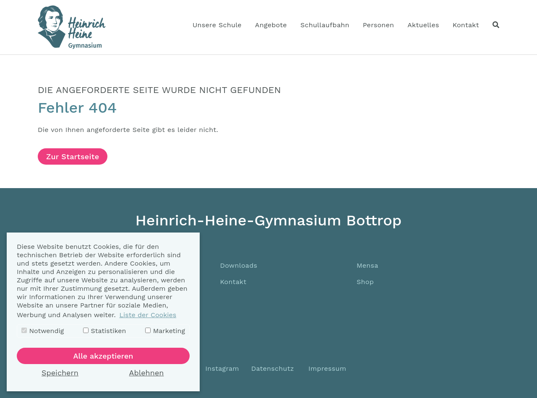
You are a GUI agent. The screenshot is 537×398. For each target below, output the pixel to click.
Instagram (221, 368)
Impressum (327, 368)
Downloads (238, 265)
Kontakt (233, 282)
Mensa (367, 265)
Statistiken (104, 331)
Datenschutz (272, 368)
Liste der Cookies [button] (147, 315)
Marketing (165, 331)
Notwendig (42, 331)
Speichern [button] (60, 372)
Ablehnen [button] (146, 372)
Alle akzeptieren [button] (103, 355)
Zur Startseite (72, 156)
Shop (365, 282)
